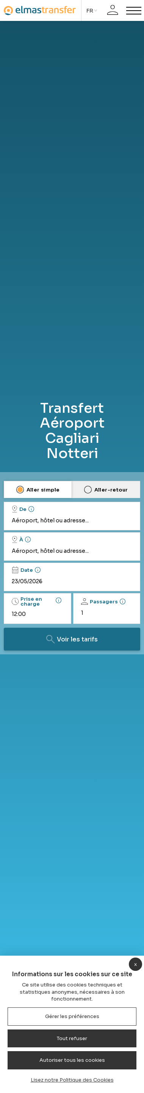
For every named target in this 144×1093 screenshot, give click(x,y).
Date (22, 569)
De (19, 509)
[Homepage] (40, 10)
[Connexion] (112, 10)
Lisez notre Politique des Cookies (72, 1080)
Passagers (99, 601)
